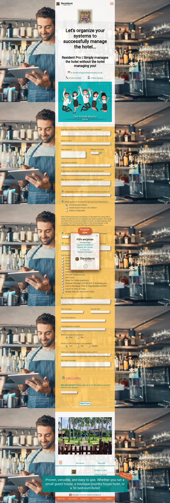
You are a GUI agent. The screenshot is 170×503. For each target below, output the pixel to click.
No (82, 337)
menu (112, 3)
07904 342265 (97, 78)
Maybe (95, 346)
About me (61, 499)
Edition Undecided (77, 210)
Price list (101, 463)
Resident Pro (85, 499)
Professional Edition (78, 205)
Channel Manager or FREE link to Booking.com (86, 283)
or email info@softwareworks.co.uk (86, 73)
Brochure (80, 463)
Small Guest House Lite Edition (83, 208)
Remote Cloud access (75, 275)
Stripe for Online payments (77, 280)
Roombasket (97, 499)
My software (73, 499)
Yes (70, 337)
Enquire (108, 499)
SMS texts (69, 277)
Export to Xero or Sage (75, 289)
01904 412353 (75, 78)
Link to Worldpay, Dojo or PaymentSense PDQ (85, 286)
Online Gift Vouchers (74, 272)
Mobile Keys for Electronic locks (79, 291)
